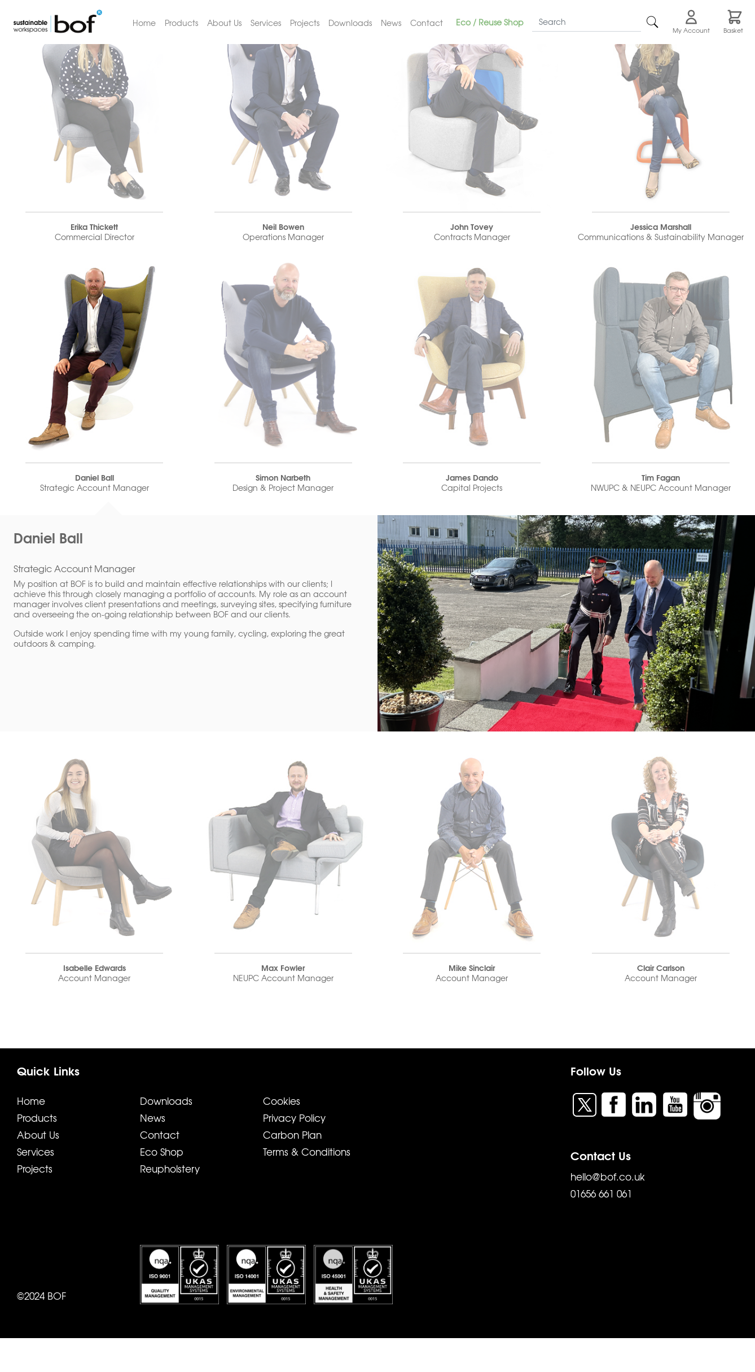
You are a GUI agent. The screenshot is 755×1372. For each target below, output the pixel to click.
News (391, 22)
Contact (426, 22)
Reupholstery (170, 1168)
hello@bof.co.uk (607, 1176)
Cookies (281, 1101)
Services (266, 22)
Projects (304, 22)
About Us (224, 22)
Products (181, 22)
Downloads (350, 22)
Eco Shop (161, 1151)
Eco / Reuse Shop (490, 22)
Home (144, 22)
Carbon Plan (292, 1134)
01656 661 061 (601, 1193)
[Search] (586, 22)
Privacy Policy (294, 1117)
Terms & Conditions (306, 1151)
